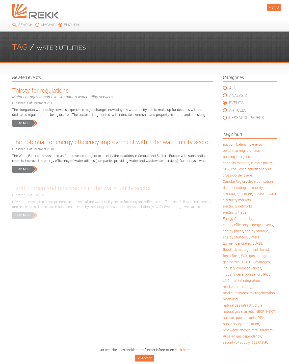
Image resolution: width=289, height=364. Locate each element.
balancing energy (249, 144)
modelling (230, 299)
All (232, 87)
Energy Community (237, 218)
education (244, 193)
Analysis (238, 95)
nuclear (228, 317)
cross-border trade (237, 175)
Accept (146, 357)
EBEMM (229, 193)
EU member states (237, 243)
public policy (232, 323)
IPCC (267, 274)
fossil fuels (231, 255)
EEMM (259, 193)
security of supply (236, 342)
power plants (246, 317)
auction (229, 144)
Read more (23, 123)
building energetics (237, 156)
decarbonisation (260, 181)
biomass (253, 150)
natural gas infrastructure (243, 305)
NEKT (270, 311)
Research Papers (246, 117)
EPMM (254, 237)
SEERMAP (259, 342)
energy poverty (261, 224)
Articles (238, 110)
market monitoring (237, 286)
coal (234, 169)
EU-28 (257, 243)
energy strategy (235, 237)
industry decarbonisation (242, 274)
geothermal (231, 262)
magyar (48, 25)
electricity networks (238, 206)
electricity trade (234, 212)
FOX (244, 255)
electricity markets (237, 200)
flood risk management (240, 249)
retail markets (262, 330)
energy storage (256, 231)
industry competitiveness (242, 268)
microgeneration (262, 292)
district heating (234, 187)
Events (236, 102)
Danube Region (234, 181)
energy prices (233, 231)
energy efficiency (236, 224)
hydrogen (262, 262)
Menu (273, 7)
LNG (226, 280)
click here (182, 348)
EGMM (270, 193)
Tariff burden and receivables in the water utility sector (81, 188)
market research (235, 292)
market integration (246, 280)
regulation (251, 323)
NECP (260, 311)
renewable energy (236, 330)
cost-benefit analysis (255, 169)
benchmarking (234, 150)
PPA (261, 317)
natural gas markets (238, 311)
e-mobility (255, 187)
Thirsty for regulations (112, 93)
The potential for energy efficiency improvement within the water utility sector (111, 142)
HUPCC (248, 262)
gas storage (258, 255)
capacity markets (236, 162)
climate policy (261, 162)
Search (25, 25)
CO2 (226, 169)
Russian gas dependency (242, 336)
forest (264, 249)
